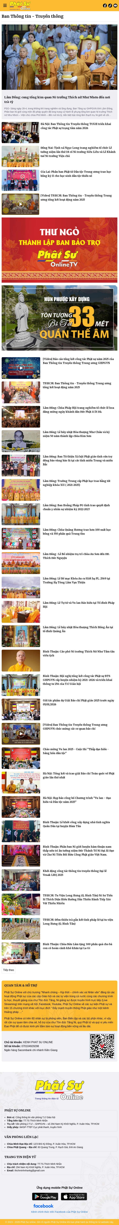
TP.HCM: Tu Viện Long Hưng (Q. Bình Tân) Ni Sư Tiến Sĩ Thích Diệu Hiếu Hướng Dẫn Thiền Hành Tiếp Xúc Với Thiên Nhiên (78, 899)
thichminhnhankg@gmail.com (30, 1170)
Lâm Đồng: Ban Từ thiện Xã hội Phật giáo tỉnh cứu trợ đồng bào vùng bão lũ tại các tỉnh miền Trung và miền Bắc (78, 460)
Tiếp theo (8, 970)
